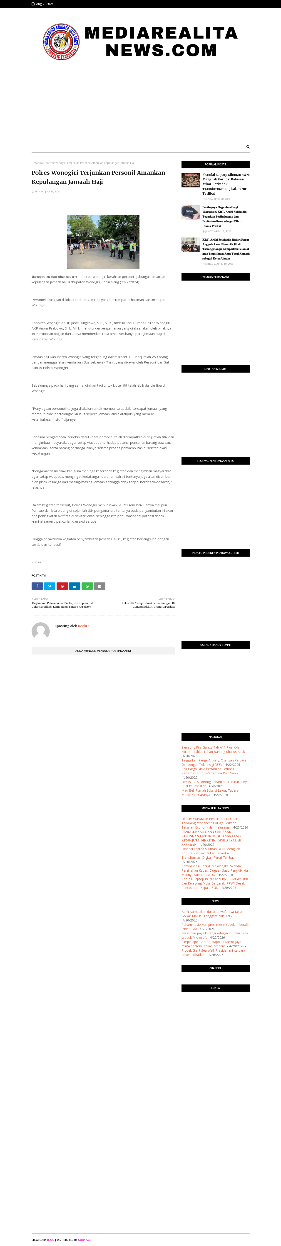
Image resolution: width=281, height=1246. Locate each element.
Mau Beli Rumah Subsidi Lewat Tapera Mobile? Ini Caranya (210, 792)
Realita (83, 626)
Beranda (37, 163)
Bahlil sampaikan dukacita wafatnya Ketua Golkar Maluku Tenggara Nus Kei (213, 913)
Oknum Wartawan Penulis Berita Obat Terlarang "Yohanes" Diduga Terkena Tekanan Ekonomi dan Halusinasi (209, 823)
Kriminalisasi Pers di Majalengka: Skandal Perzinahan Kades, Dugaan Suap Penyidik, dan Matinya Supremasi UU (216, 870)
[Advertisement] (140, 103)
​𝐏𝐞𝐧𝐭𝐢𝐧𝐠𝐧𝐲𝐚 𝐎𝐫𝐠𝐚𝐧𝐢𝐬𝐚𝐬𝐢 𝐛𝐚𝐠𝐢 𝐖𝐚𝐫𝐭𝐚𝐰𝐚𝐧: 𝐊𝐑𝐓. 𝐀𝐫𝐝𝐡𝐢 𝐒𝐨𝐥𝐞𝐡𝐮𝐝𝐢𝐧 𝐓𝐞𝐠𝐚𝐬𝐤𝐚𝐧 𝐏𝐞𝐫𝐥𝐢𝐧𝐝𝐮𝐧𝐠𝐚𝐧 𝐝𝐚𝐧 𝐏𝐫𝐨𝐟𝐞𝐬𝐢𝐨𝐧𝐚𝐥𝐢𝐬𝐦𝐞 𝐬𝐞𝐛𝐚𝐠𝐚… (224, 216)
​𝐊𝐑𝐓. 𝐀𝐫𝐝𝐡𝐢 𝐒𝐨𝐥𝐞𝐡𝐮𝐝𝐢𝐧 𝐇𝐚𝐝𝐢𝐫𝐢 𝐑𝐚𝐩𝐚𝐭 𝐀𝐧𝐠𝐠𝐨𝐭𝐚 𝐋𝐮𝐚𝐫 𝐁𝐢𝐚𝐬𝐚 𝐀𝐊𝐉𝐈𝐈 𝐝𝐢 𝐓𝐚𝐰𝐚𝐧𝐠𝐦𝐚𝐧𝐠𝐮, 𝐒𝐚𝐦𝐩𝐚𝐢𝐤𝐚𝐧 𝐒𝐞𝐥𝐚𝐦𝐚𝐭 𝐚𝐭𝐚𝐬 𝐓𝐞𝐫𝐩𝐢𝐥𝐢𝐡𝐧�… (226, 249)
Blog (50, 1239)
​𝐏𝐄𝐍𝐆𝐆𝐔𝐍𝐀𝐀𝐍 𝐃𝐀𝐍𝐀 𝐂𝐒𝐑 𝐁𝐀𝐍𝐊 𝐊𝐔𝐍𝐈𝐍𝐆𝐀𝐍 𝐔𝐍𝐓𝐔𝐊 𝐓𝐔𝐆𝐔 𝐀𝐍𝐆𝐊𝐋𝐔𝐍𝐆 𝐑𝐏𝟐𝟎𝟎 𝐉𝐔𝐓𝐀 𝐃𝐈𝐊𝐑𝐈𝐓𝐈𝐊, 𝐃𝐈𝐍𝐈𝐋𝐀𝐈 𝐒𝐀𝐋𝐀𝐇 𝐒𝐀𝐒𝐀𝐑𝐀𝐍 (211, 838)
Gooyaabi (84, 1239)
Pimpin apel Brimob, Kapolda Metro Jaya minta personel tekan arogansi (211, 944)
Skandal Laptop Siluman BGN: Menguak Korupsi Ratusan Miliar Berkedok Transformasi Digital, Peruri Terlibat (226, 184)
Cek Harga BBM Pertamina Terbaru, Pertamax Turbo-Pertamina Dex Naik (209, 771)
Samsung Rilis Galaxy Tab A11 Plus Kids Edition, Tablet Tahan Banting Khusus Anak (213, 749)
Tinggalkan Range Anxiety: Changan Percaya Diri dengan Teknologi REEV (214, 762)
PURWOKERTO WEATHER (216, 1013)
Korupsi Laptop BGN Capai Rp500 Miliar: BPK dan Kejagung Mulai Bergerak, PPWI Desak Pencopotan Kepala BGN (215, 883)
